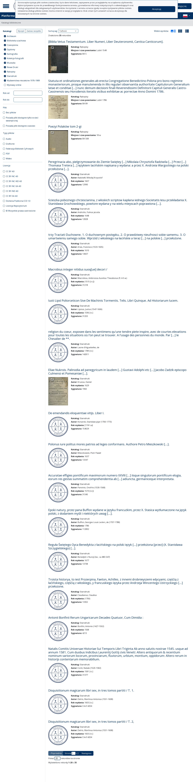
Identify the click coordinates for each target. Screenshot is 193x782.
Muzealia (11, 62)
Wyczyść (21, 31)
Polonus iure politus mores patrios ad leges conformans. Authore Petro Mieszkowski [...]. (108, 444)
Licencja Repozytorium (16, 205)
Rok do (6, 99)
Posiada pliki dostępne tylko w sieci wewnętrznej (22, 119)
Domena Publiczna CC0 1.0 (18, 201)
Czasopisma (12, 45)
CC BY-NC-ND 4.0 (14, 181)
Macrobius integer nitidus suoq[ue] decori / (77, 269)
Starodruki (12, 76)
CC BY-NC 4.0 (12, 176)
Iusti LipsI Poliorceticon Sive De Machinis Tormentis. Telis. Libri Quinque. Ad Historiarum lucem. (113, 300)
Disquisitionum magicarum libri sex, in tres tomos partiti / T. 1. (91, 690)
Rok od (6, 93)
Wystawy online (14, 85)
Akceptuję (156, 9)
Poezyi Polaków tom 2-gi (64, 126)
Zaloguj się (181, 6)
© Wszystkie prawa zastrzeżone (20, 210)
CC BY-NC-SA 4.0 (13, 186)
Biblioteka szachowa (16, 40)
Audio (8, 139)
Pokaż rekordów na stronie (64, 758)
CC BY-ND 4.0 (12, 191)
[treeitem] (22, 36)
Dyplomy (11, 49)
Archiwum (11, 36)
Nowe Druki (12, 67)
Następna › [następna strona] (87, 753)
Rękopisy (11, 71)
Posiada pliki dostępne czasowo (20, 125)
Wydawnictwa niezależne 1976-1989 (23, 80)
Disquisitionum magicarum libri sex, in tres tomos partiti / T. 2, (91, 721)
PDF (8, 153)
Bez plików (11, 112)
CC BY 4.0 (10, 171)
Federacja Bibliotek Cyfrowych (20, 148)
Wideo (9, 158)
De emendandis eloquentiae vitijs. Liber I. (76, 413)
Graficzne (10, 143)
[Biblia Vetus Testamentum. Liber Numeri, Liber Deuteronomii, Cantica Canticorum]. (105, 42)
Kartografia (12, 54)
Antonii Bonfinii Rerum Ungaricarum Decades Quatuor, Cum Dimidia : (95, 617)
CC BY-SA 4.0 (12, 196)
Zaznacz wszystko (34, 31)
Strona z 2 (72, 753)
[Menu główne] (6, 6)
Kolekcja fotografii (15, 58)
